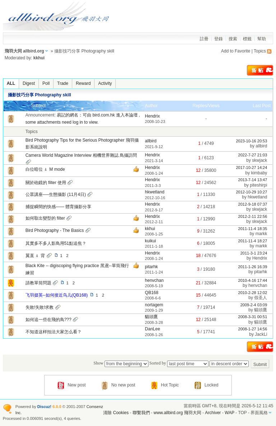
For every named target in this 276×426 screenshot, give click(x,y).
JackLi (261, 334)
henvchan (154, 280)
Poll (46, 83)
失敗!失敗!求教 (40, 307)
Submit (260, 364)
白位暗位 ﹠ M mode (45, 169)
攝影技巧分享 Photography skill (39, 94)
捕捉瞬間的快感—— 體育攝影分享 (58, 206)
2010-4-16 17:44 (252, 280)
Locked (206, 385)
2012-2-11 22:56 (252, 216)
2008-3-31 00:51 (252, 317)
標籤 (247, 38)
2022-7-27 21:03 (252, 155)
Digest (29, 83)
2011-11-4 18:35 (252, 228)
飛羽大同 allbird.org (24, 51)
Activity (105, 83)
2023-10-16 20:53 (251, 141)
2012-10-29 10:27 (251, 192)
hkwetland (154, 191)
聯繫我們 (141, 412)
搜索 (233, 38)
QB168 (151, 292)
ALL (11, 83)
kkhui (39, 57)
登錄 (218, 38)
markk (261, 233)
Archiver (213, 412)
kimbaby (259, 172)
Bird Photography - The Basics (55, 230)
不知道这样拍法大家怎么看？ (54, 331)
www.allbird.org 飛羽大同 (177, 412)
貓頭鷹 (260, 309)
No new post (118, 385)
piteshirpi (258, 185)
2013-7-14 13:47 (252, 180)
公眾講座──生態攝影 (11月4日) (56, 194)
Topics (260, 51)
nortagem (154, 304)
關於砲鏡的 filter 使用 (46, 182)
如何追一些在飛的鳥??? (49, 319)
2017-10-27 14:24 (251, 167)
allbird (150, 140)
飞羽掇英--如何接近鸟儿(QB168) (57, 295)
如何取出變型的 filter (45, 218)
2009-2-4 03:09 (253, 305)
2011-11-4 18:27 (252, 241)
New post (72, 385)
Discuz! (44, 406)
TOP (242, 412)
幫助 (261, 38)
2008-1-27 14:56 (252, 329)
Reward (83, 83)
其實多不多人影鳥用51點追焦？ (56, 243)
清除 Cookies (116, 412)
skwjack (259, 160)
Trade (62, 83)
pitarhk (151, 266)
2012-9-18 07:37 (252, 204)
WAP (229, 412)
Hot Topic (165, 385)
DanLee (152, 328)
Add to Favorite (235, 51)
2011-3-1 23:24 (253, 253)
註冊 (204, 38)
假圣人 (260, 297)
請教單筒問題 (38, 282)
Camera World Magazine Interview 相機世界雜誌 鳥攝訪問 (81, 155)
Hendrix (152, 116)
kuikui (150, 240)
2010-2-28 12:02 (252, 292)
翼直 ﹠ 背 (35, 255)
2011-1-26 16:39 (252, 267)
